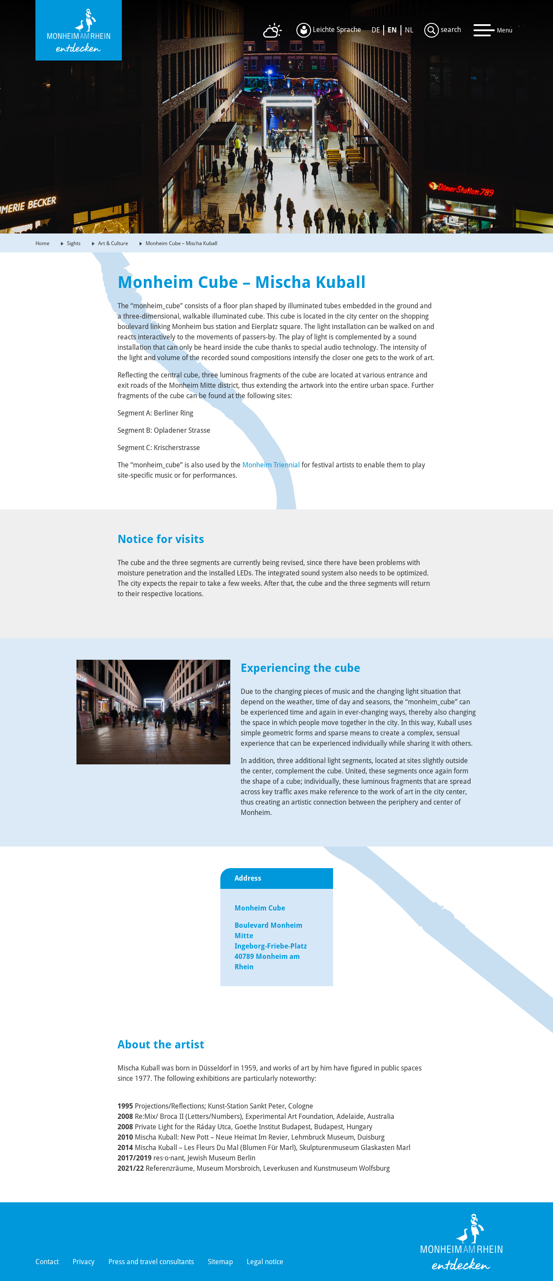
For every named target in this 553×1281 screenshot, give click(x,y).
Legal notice (265, 1262)
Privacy (84, 1262)
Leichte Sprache (328, 30)
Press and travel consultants (151, 1262)
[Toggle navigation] (493, 30)
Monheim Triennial (271, 465)
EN (392, 30)
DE (376, 30)
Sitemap (220, 1262)
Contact (47, 1262)
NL (409, 30)
